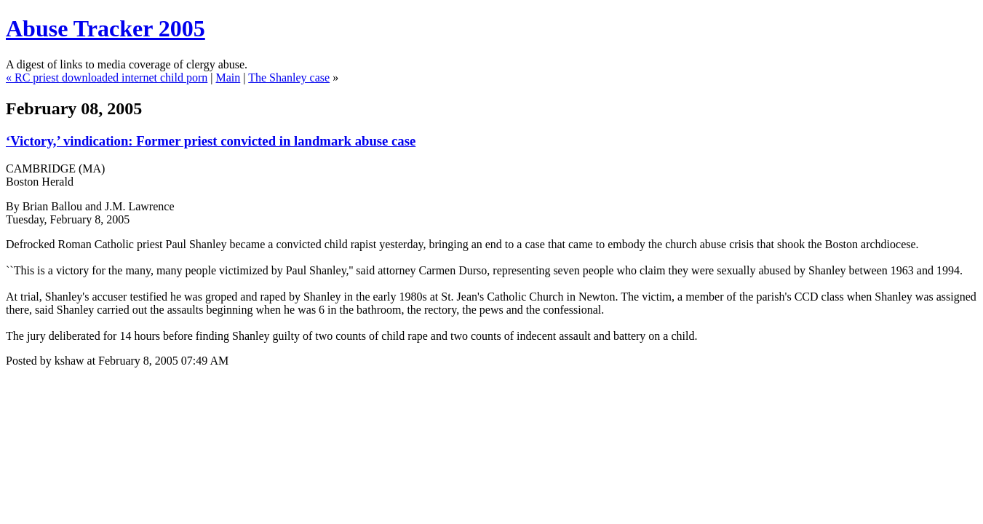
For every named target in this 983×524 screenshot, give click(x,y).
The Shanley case (289, 77)
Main (227, 77)
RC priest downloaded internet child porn (111, 77)
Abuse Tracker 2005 (105, 28)
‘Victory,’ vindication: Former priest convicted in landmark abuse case (210, 140)
